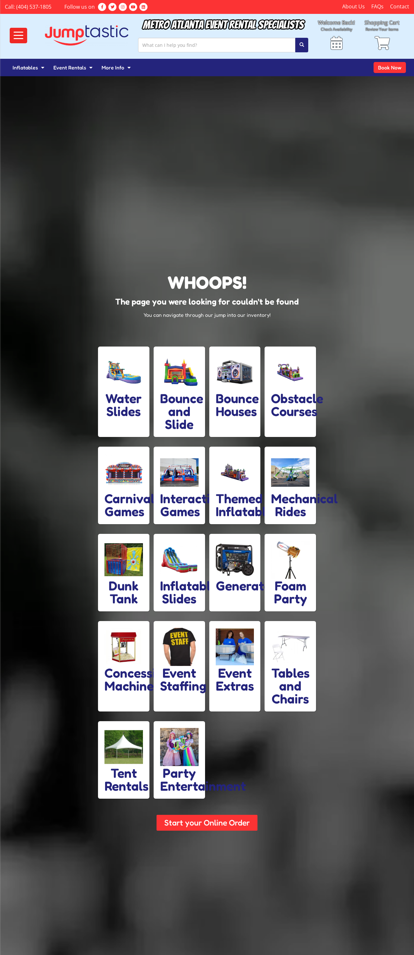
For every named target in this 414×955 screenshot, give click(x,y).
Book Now (389, 67)
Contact (399, 6)
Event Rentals (73, 67)
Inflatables (28, 67)
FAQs (377, 6)
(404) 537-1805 (33, 6)
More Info (116, 67)
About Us (353, 6)
